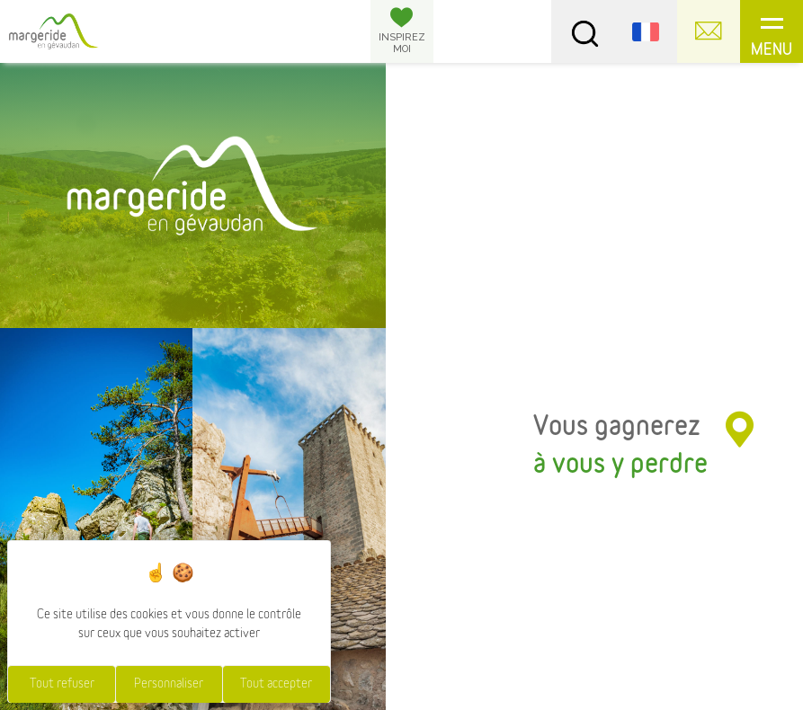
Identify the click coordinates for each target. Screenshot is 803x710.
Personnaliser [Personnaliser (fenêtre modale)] (168, 684)
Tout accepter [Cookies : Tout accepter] (276, 684)
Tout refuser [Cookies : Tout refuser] (62, 684)
